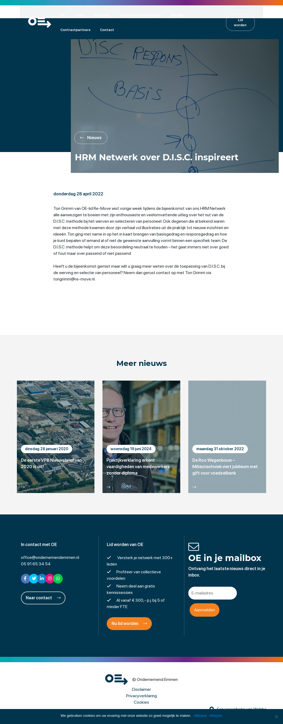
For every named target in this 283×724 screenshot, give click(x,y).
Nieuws (170, 15)
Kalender (94, 15)
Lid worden (246, 22)
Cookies (141, 703)
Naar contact (43, 599)
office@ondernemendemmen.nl (50, 558)
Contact (60, 30)
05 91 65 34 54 (36, 565)
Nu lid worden (129, 624)
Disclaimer (141, 690)
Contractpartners (200, 15)
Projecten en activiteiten (133, 15)
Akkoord (200, 716)
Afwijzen (216, 716)
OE (55, 15)
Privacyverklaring (141, 697)
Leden (72, 15)
